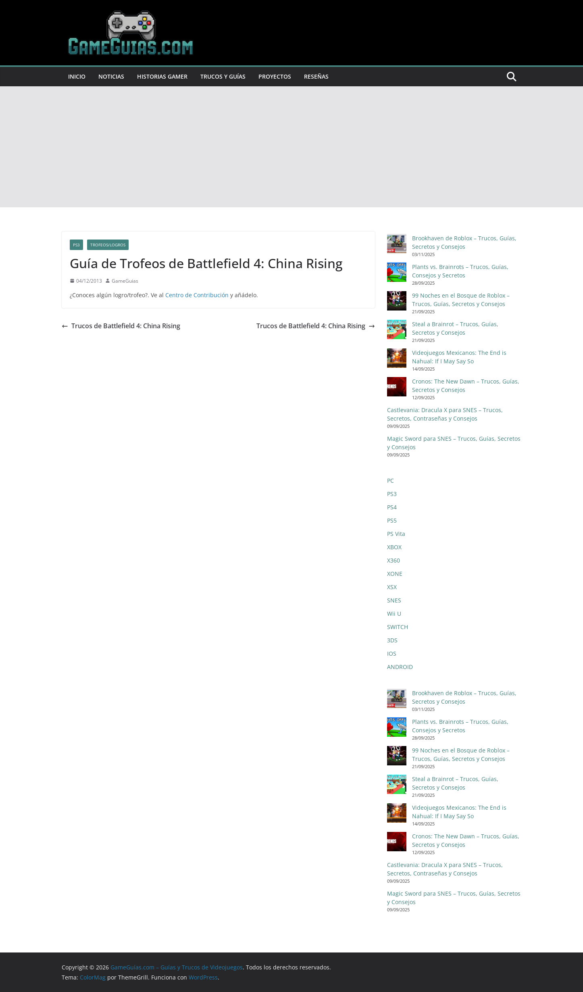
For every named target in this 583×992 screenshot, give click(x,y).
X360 (393, 560)
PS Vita (396, 534)
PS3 (76, 245)
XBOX (394, 547)
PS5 (392, 520)
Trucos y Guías (223, 76)
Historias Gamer (162, 76)
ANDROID (400, 667)
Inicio (76, 76)
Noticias (111, 76)
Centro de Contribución (197, 295)
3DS (392, 640)
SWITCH (397, 627)
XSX (392, 587)
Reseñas (316, 76)
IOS (391, 653)
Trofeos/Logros (107, 245)
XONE (394, 573)
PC (390, 480)
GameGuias (125, 280)
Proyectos (274, 76)
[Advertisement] (291, 146)
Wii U (394, 613)
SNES (394, 600)
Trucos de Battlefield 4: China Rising (121, 325)
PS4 (392, 507)
